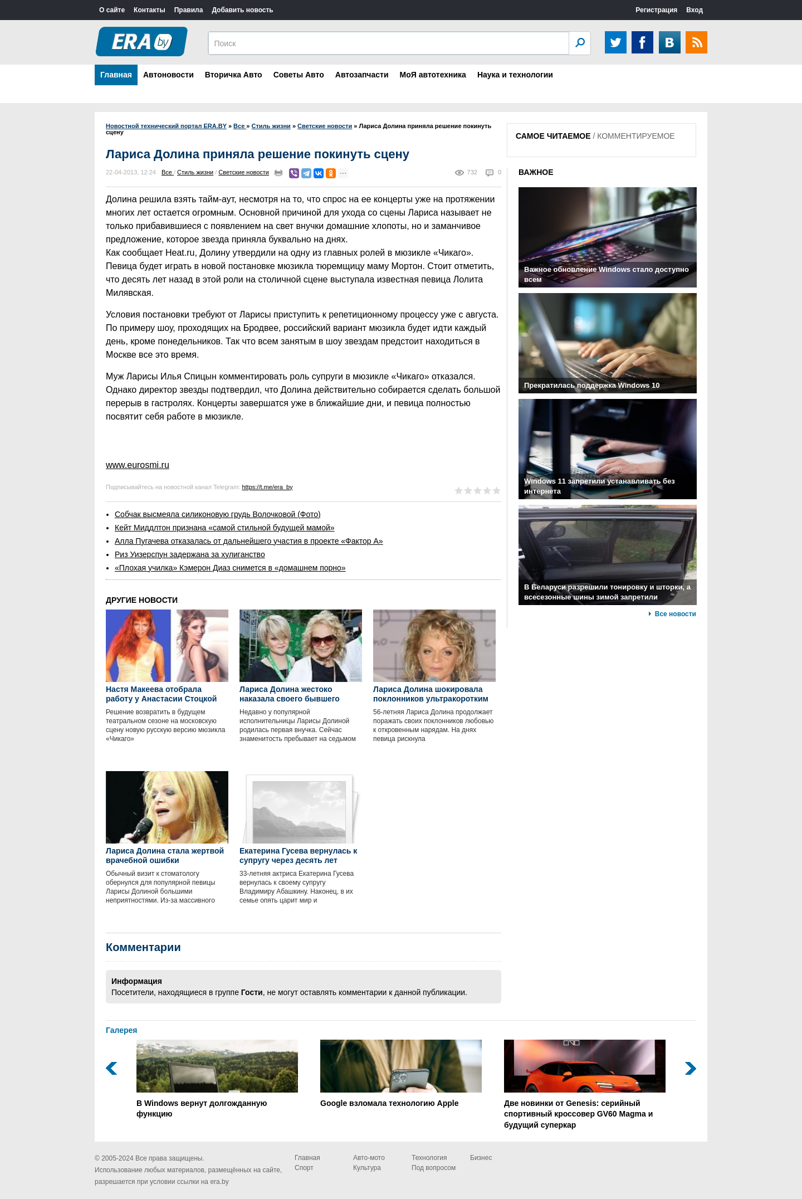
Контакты (149, 10)
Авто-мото (369, 1158)
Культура (367, 1168)
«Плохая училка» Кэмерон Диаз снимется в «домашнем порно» (230, 567)
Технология (429, 1158)
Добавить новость (242, 10)
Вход (694, 10)
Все (168, 172)
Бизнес (481, 1158)
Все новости (675, 614)
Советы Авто (298, 74)
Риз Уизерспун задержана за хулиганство (190, 554)
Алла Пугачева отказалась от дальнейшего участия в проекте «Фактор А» (249, 541)
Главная (116, 74)
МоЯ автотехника (433, 74)
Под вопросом (434, 1168)
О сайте (112, 10)
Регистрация (656, 10)
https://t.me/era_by (267, 487)
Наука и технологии (515, 74)
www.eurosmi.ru (137, 465)
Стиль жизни (195, 172)
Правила (188, 10)
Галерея (122, 1030)
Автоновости (168, 74)
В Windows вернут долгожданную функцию (217, 1079)
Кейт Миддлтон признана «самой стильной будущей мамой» (225, 527)
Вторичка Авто (233, 74)
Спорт (304, 1168)
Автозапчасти (362, 74)
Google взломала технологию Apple (401, 1074)
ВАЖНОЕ (536, 172)
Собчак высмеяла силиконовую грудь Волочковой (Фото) (218, 514)
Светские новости (243, 172)
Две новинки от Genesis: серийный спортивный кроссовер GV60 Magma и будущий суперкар (585, 1084)
